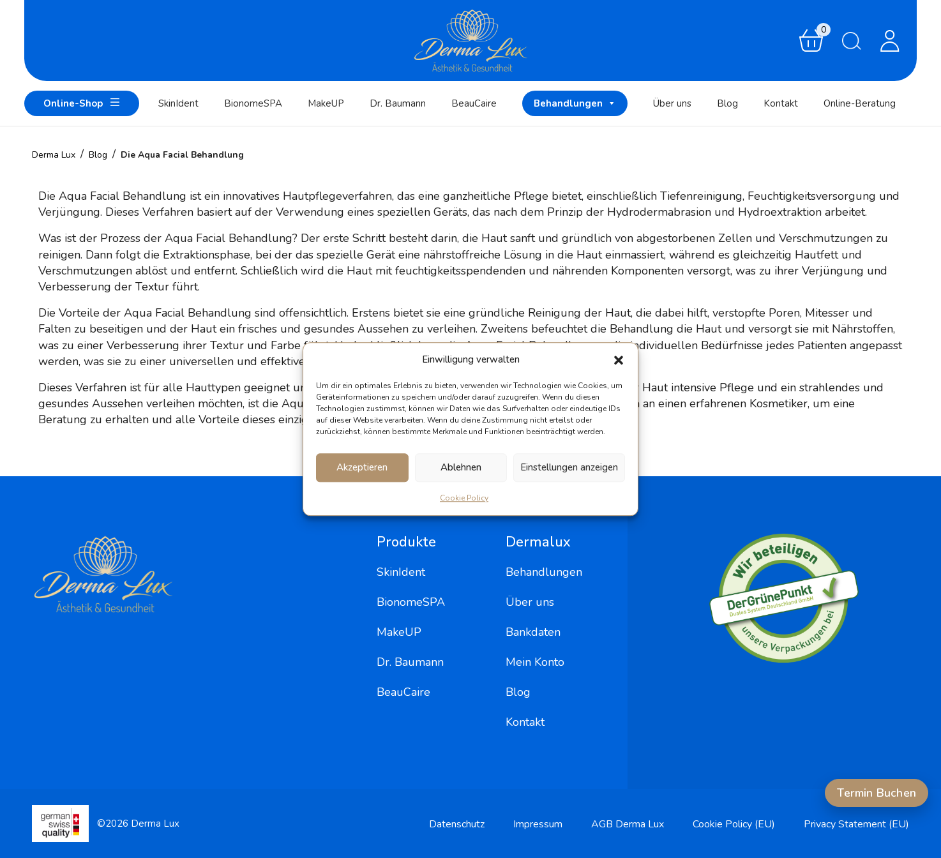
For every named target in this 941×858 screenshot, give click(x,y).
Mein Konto (535, 662)
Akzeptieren (362, 467)
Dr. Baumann (398, 103)
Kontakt (781, 103)
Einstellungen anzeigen (569, 467)
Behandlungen (575, 103)
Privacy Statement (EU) (856, 824)
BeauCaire (474, 103)
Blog (727, 103)
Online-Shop (81, 102)
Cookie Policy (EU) (734, 824)
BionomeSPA (253, 103)
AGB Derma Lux (627, 824)
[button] (618, 360)
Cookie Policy (464, 498)
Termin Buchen (876, 793)
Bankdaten (533, 632)
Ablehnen (460, 467)
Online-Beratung (860, 103)
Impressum (537, 824)
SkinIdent (178, 103)
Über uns (672, 103)
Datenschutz (457, 824)
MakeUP (326, 103)
